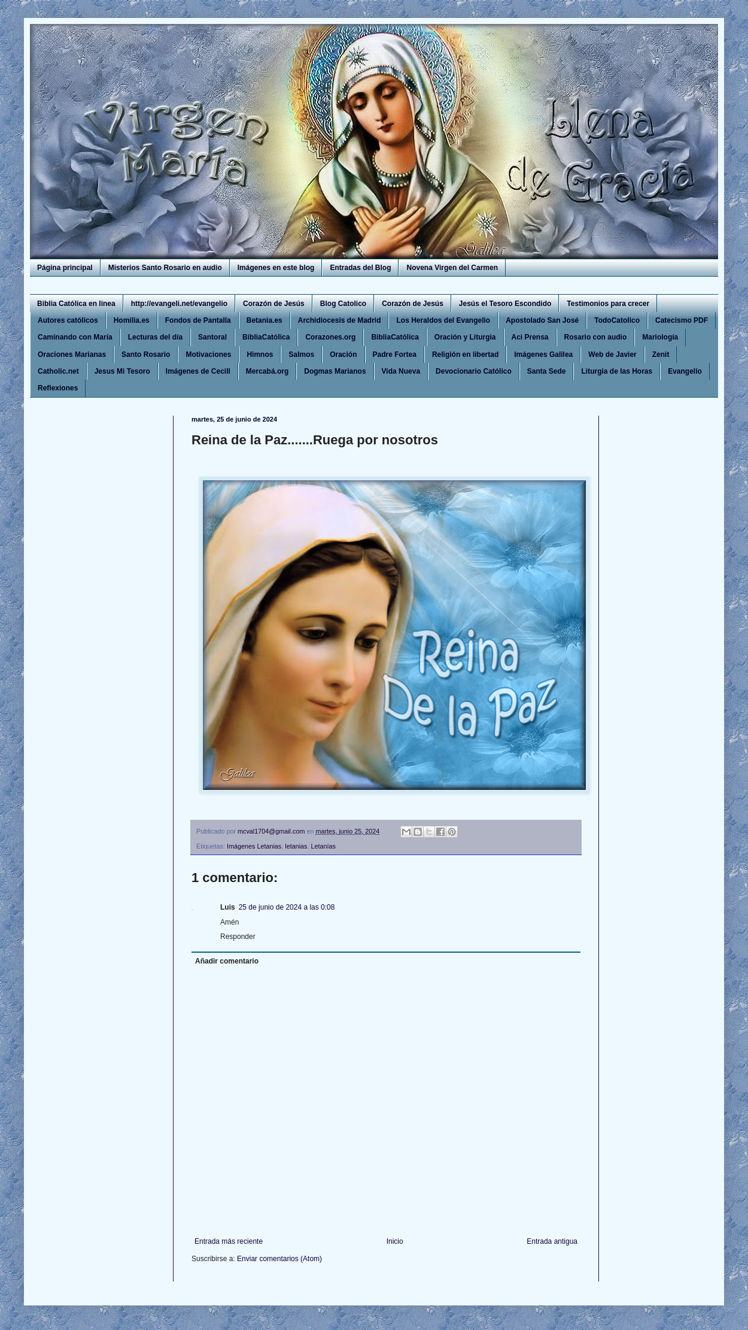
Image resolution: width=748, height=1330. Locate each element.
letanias (296, 846)
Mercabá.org (267, 371)
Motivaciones (208, 354)
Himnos (260, 354)
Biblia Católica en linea (76, 303)
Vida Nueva (401, 371)
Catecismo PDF (681, 320)
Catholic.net (58, 371)
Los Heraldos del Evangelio (443, 320)
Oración (343, 354)
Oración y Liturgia (465, 337)
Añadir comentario (227, 961)
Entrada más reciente (228, 1241)
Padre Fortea (394, 354)
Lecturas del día (155, 337)
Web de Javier (612, 354)
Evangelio (685, 371)
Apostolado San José (542, 320)
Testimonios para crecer (608, 303)
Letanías (323, 846)
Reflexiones (58, 388)
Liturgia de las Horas (616, 371)
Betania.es (264, 320)
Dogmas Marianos (335, 371)
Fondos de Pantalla (198, 320)
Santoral (212, 337)
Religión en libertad (465, 354)
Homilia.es (132, 320)
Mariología (660, 337)
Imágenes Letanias (254, 846)
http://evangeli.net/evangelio (179, 303)
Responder (238, 936)
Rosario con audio (595, 337)
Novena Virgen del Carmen (452, 267)
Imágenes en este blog (276, 267)
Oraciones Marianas (72, 354)
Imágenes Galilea (543, 354)
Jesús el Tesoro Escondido (505, 303)
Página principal (65, 267)
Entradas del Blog (360, 267)
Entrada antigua (552, 1241)
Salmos (301, 354)
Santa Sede (546, 371)
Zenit (661, 354)
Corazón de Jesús (274, 303)
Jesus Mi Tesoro (122, 371)
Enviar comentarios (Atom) (279, 1259)
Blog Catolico (343, 303)
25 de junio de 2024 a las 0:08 (287, 907)
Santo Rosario (145, 354)
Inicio (395, 1241)
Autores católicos (68, 320)
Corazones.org (330, 337)
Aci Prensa (530, 337)
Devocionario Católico (474, 371)
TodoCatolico (617, 320)
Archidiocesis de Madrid (339, 320)
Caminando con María (75, 337)
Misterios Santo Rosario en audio (165, 267)
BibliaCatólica (266, 337)
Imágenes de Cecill (198, 371)
